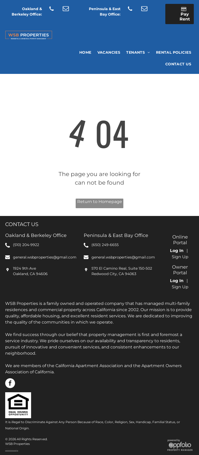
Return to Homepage (99, 201)
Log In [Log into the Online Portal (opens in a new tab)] (176, 250)
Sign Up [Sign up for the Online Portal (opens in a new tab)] (180, 256)
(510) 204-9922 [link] (26, 244)
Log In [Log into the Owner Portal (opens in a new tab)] (176, 280)
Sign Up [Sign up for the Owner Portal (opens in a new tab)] (180, 286)
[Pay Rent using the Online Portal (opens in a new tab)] (179, 14)
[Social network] (51, 9)
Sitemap (11, 449)
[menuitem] (85, 52)
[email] (65, 9)
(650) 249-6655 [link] (105, 244)
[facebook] (10, 383)
